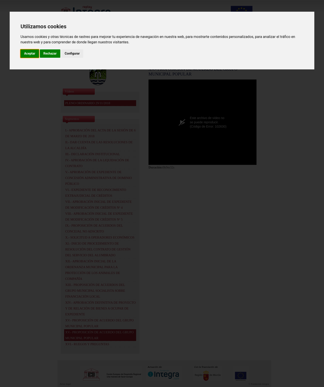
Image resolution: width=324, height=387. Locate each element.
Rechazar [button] (50, 53)
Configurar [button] (72, 53)
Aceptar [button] (29, 53)
